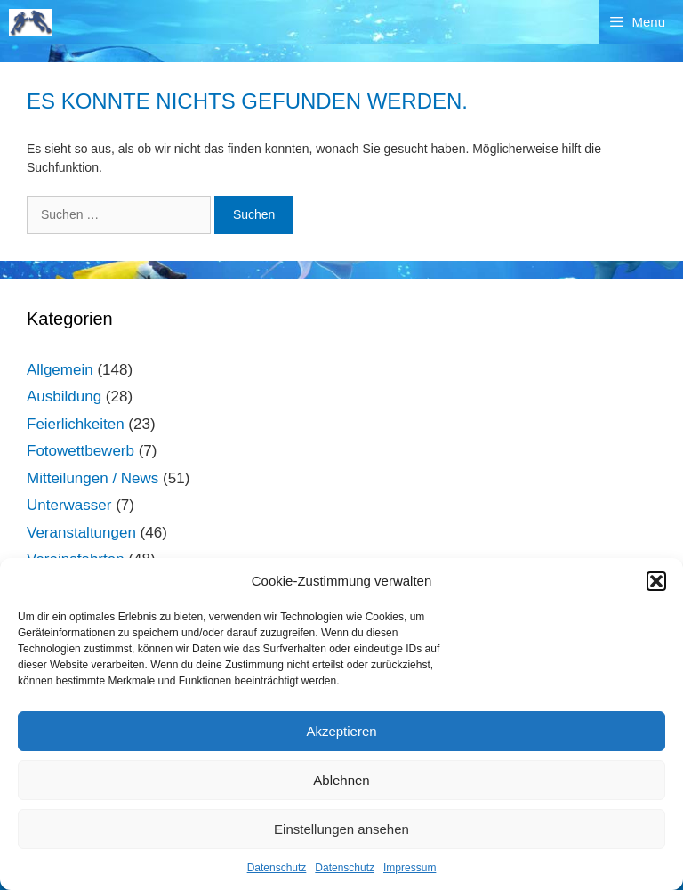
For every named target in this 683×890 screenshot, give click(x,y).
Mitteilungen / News (92, 478)
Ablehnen (341, 780)
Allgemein (60, 369)
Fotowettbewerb (80, 450)
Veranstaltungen (81, 532)
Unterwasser (69, 505)
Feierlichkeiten (76, 424)
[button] (656, 581)
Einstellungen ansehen (341, 829)
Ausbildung (64, 396)
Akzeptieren (341, 731)
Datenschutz (277, 868)
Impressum (409, 868)
